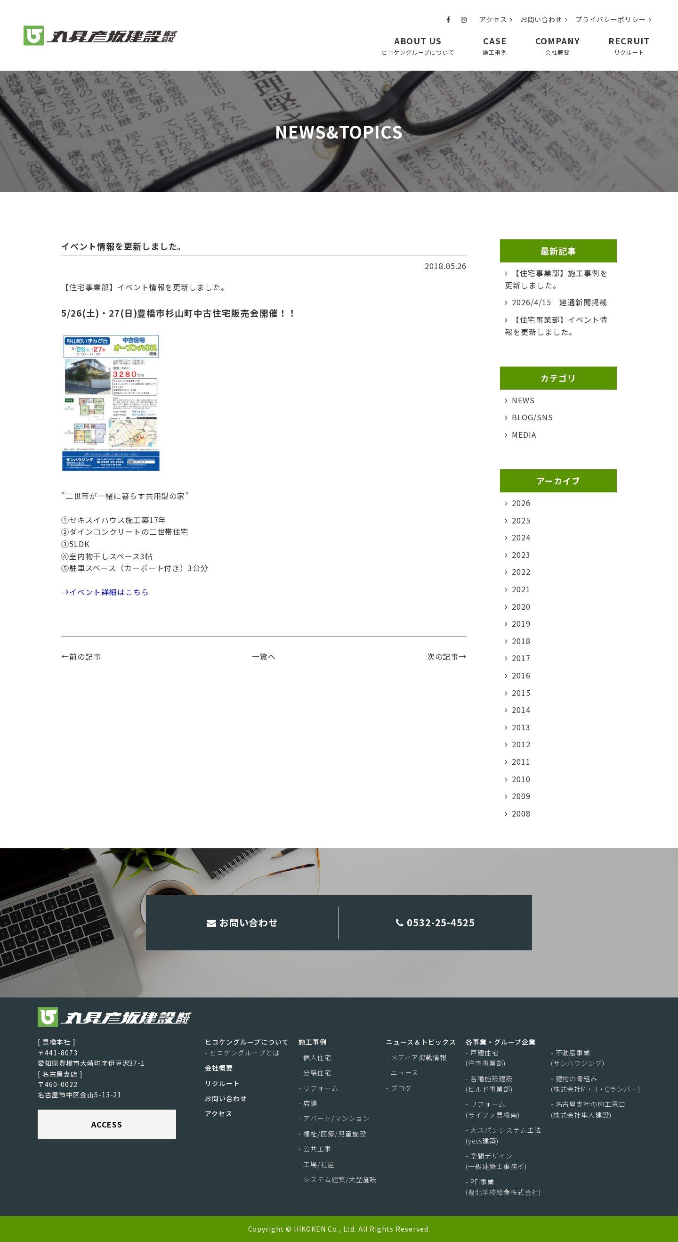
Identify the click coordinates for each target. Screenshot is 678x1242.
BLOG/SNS (532, 417)
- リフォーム (319, 1088)
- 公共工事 (315, 1148)
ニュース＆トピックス (421, 1041)
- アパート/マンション (334, 1118)
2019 (521, 623)
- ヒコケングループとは (242, 1052)
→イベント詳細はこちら (105, 591)
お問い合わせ (544, 19)
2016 (521, 675)
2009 (521, 795)
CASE (495, 45)
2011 (521, 761)
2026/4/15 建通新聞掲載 (559, 302)
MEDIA (524, 434)
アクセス (496, 19)
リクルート (222, 1083)
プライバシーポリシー (613, 19)
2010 (521, 778)
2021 (521, 589)
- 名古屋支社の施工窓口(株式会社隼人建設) (588, 1109)
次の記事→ (447, 656)
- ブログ (399, 1088)
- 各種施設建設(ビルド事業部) (489, 1084)
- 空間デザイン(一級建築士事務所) (496, 1161)
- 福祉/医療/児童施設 (332, 1133)
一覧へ (264, 656)
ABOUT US (417, 45)
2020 (521, 606)
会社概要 (219, 1067)
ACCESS (107, 1124)
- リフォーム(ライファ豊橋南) (493, 1109)
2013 (521, 727)
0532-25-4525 (436, 922)
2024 (521, 537)
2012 (521, 744)
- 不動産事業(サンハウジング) (578, 1058)
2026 (521, 502)
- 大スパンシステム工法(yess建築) (503, 1135)
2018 (521, 640)
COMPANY (558, 45)
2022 (521, 571)
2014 (521, 709)
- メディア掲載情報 (416, 1057)
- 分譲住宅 (315, 1072)
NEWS (523, 400)
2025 (521, 520)
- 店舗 (308, 1103)
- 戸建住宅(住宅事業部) (486, 1058)
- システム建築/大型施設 (338, 1179)
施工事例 (313, 1041)
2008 (521, 813)
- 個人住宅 (315, 1057)
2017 (521, 657)
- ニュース (402, 1072)
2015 (521, 692)
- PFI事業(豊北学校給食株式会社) (503, 1187)
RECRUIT (629, 45)
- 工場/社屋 (317, 1164)
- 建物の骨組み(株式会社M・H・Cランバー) (595, 1084)
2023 (521, 554)
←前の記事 (81, 656)
